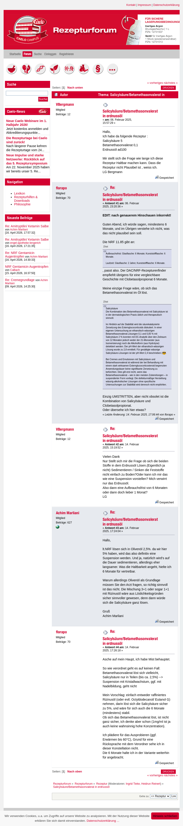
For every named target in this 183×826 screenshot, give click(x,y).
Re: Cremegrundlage (20, 280)
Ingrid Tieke (133, 783)
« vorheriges (155, 82)
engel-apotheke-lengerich (25, 242)
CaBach (15, 270)
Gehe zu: (144, 796)
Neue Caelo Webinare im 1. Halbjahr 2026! (26, 123)
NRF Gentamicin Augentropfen (27, 266)
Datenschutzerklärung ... (103, 820)
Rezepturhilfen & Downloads (26, 198)
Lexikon (19, 193)
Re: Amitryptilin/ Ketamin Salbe (27, 226)
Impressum (144, 5)
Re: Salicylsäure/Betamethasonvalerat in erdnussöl (130, 193)
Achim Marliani (19, 229)
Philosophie (22, 204)
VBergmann (65, 104)
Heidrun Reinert (150, 783)
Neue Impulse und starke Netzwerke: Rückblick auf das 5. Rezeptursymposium (26, 159)
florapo (61, 188)
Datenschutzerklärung (166, 5)
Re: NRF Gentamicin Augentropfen (20, 254)
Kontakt (131, 5)
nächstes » (171, 82)
